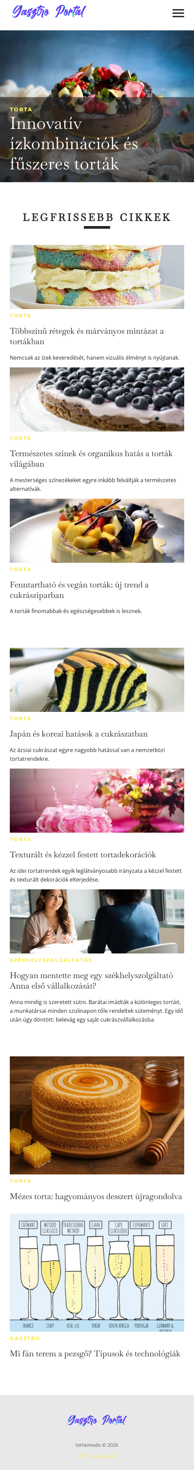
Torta (21, 109)
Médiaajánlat (97, 1456)
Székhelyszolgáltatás (51, 960)
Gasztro (25, 1338)
